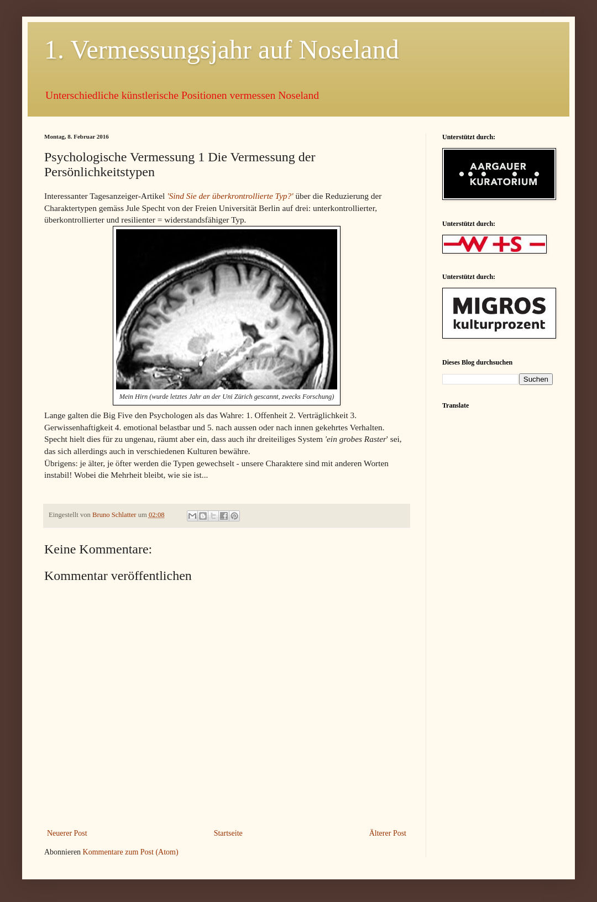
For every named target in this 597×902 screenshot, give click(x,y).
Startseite (228, 833)
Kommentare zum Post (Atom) (131, 852)
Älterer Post (387, 833)
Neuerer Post (67, 833)
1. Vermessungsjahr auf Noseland (221, 49)
